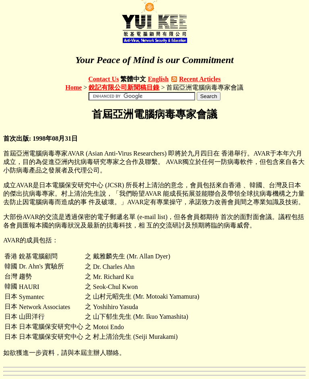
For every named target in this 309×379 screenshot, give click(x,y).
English (158, 79)
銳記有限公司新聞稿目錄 (124, 87)
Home (74, 87)
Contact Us (103, 79)
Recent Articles (200, 79)
